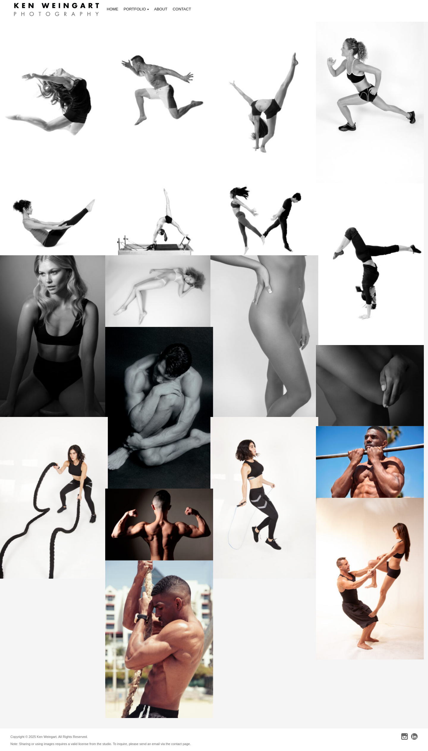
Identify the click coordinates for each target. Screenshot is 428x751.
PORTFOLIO (136, 9)
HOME (112, 9)
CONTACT (182, 9)
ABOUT (161, 9)
